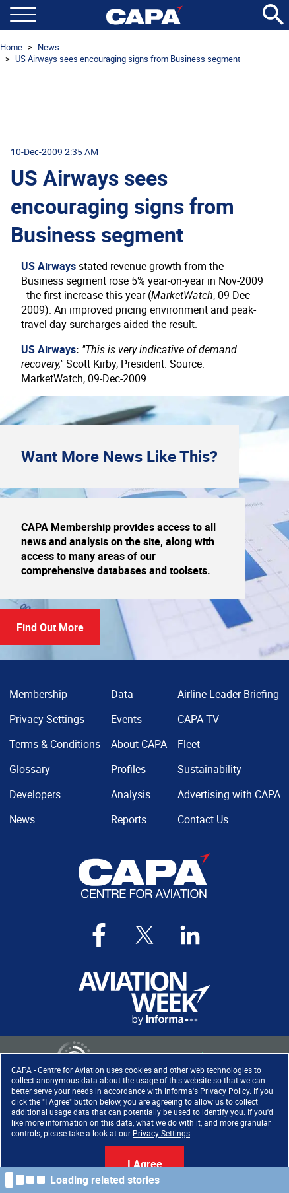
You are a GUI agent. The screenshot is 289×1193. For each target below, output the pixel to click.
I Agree (144, 1164)
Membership (38, 694)
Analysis (130, 794)
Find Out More (50, 627)
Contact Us (202, 819)
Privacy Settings (161, 1133)
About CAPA (139, 744)
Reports (128, 819)
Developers (35, 794)
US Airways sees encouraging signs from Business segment (127, 59)
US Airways (48, 266)
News (48, 47)
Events (126, 719)
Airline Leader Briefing (228, 694)
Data (122, 694)
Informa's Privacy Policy (206, 1090)
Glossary (29, 769)
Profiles (128, 769)
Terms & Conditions (54, 744)
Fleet (188, 744)
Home (11, 47)
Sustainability (209, 769)
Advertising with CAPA (228, 794)
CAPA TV (198, 719)
